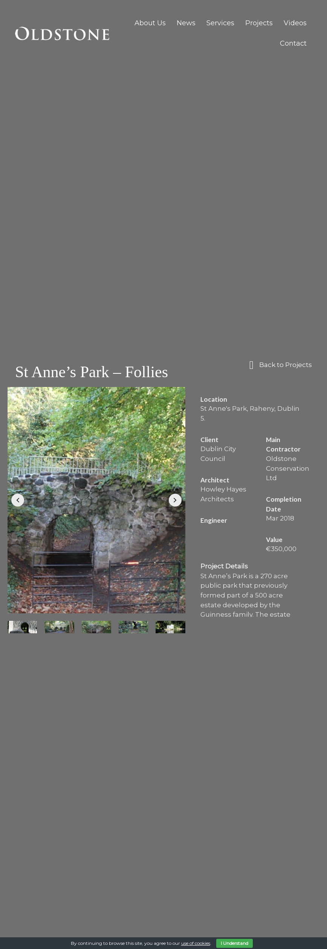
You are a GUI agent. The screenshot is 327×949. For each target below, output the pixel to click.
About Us (150, 23)
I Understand (234, 943)
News (186, 23)
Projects (259, 23)
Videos (295, 23)
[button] (17, 500)
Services (220, 23)
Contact (293, 43)
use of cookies (195, 943)
